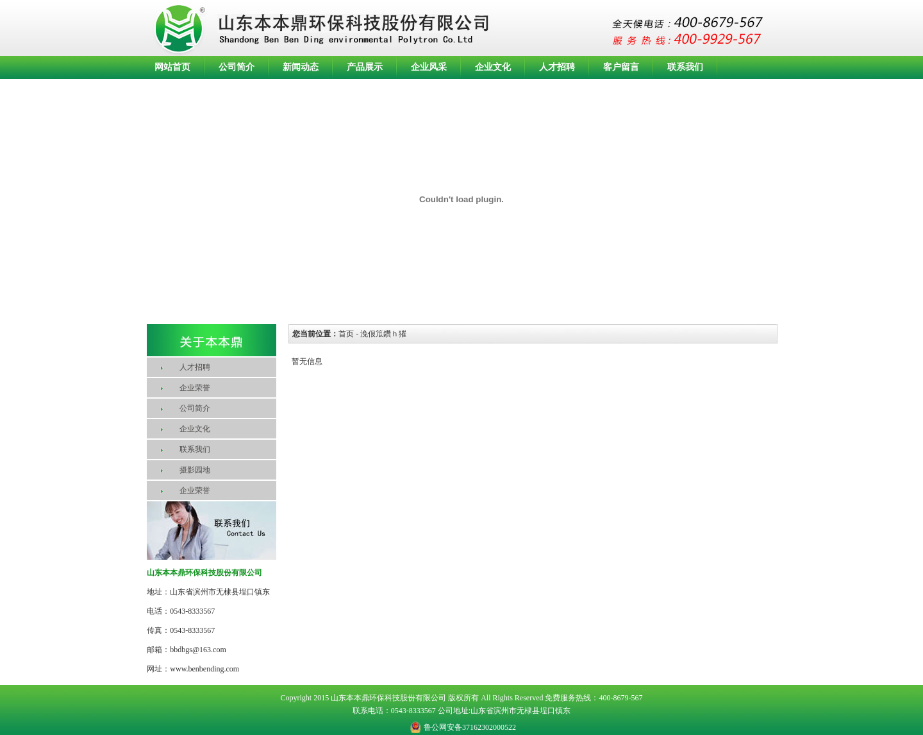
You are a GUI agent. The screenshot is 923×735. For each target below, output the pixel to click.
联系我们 (685, 67)
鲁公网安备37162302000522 (470, 727)
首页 (346, 333)
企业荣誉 (194, 387)
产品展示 (365, 67)
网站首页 (172, 67)
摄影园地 (194, 469)
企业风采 (429, 67)
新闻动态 (301, 67)
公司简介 (236, 67)
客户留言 (621, 67)
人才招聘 (557, 67)
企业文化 (493, 67)
